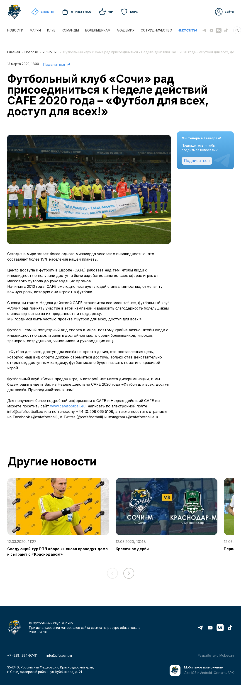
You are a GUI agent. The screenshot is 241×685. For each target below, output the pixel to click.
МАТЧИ (35, 30)
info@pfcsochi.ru (59, 655)
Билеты (42, 12)
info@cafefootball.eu (25, 411)
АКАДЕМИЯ (125, 30)
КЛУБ (51, 30)
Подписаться (197, 160)
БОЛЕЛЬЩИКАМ (97, 30)
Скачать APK (224, 673)
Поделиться (57, 64)
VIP (105, 12)
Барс (129, 12)
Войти (224, 12)
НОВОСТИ (15, 30)
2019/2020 (50, 52)
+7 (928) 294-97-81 (22, 655)
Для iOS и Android (198, 673)
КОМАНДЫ (70, 30)
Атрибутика (76, 12)
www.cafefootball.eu (67, 406)
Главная (13, 52)
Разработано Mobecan (216, 655)
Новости (31, 52)
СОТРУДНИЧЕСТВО (156, 30)
